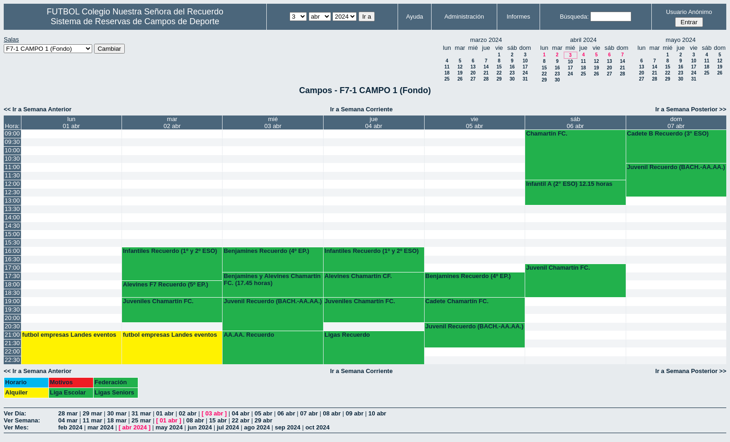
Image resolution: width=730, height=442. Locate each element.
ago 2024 (257, 427)
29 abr (263, 420)
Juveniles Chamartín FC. (158, 301)
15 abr (218, 420)
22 (498, 72)
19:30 (12, 309)
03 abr (214, 413)
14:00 (12, 217)
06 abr (286, 413)
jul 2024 (228, 427)
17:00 (12, 267)
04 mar (68, 420)
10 (524, 60)
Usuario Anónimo (689, 11)
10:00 (12, 150)
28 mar (68, 413)
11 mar (92, 420)
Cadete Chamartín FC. (457, 301)
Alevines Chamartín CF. (358, 275)
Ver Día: (15, 413)
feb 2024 (70, 427)
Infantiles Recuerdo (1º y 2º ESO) (170, 250)
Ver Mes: (16, 427)
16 (511, 66)
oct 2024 (317, 427)
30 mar (117, 413)
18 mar (117, 420)
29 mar (92, 413)
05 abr (263, 413)
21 (485, 72)
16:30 (12, 259)
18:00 (12, 284)
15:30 (12, 242)
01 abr (165, 413)
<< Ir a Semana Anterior (37, 109)
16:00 (12, 250)
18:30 (12, 292)
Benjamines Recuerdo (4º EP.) (266, 250)
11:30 (12, 175)
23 (511, 72)
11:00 (12, 166)
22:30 (12, 359)
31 (524, 79)
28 (485, 79)
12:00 (12, 183)
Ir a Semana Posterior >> (691, 109)
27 (472, 79)
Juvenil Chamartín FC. (558, 267)
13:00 (12, 200)
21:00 (12, 334)
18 (446, 72)
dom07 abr (676, 122)
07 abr (309, 413)
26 (459, 79)
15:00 (12, 234)
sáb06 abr (575, 122)
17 (524, 66)
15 (498, 66)
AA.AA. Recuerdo (248, 334)
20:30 (12, 326)
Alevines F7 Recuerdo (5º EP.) (165, 284)
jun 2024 (200, 427)
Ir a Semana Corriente (361, 109)
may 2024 (169, 427)
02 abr (187, 413)
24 (524, 72)
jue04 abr (373, 122)
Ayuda (414, 16)
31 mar (141, 413)
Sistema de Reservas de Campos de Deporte (135, 21)
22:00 (12, 351)
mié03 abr (273, 122)
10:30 (12, 158)
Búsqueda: (574, 16)
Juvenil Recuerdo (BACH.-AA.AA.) (676, 166)
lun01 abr (71, 122)
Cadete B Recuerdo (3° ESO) (668, 133)
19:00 (12, 301)
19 (459, 72)
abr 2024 (134, 427)
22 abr (241, 420)
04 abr (241, 413)
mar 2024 (101, 427)
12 (459, 66)
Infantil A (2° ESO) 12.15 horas (569, 183)
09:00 (12, 133)
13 (472, 66)
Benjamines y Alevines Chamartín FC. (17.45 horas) (271, 279)
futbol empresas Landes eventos (69, 334)
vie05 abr (474, 122)
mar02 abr (172, 122)
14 (485, 66)
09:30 (12, 141)
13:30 (12, 208)
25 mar (141, 420)
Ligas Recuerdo (347, 334)
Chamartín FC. (547, 133)
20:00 (12, 317)
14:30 (12, 225)
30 (511, 79)
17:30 (12, 275)
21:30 (12, 343)
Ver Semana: (22, 420)
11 (446, 66)
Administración (464, 16)
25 (446, 79)
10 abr (377, 413)
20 (472, 72)
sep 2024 (287, 427)
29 (498, 79)
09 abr (354, 413)
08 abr (331, 413)
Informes (518, 16)
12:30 (12, 192)
